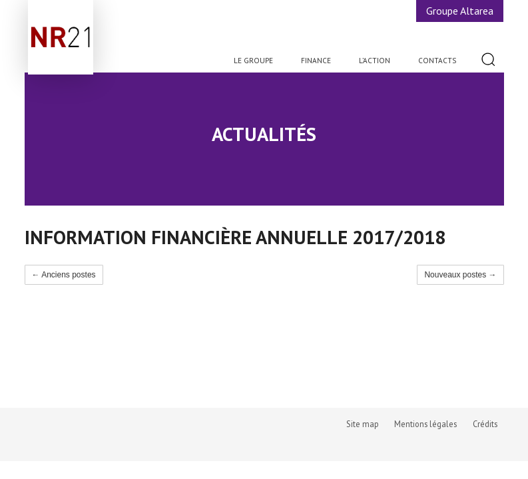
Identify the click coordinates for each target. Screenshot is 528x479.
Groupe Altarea (459, 10)
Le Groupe (253, 60)
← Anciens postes (64, 274)
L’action (374, 60)
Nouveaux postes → (460, 274)
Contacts (437, 60)
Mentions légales (425, 423)
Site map (362, 423)
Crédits (485, 423)
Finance (316, 60)
